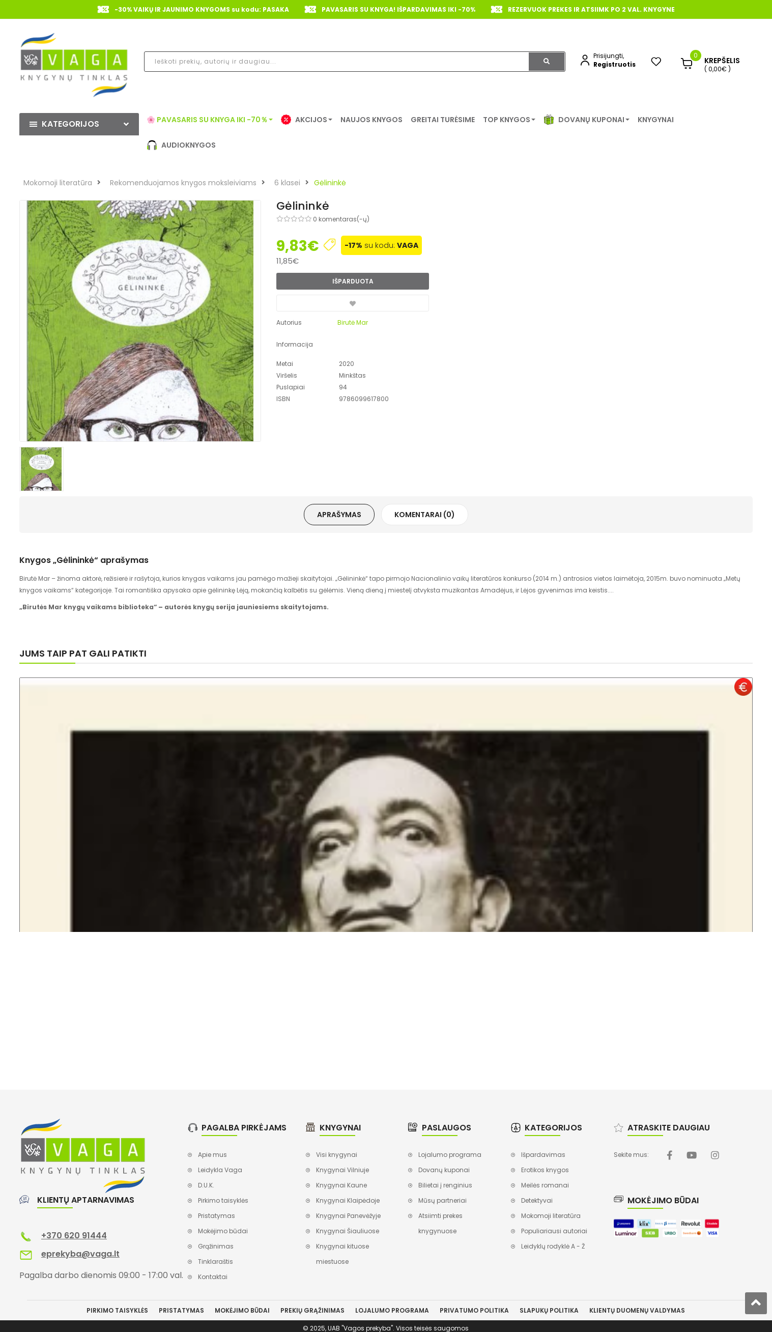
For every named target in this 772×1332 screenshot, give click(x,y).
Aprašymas (339, 514)
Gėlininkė (330, 183)
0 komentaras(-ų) (341, 219)
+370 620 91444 (74, 1235)
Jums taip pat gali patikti (83, 653)
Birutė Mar (352, 322)
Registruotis (614, 64)
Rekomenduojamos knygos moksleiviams (183, 183)
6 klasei (287, 183)
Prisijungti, (608, 55)
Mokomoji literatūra (57, 183)
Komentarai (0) (424, 514)
